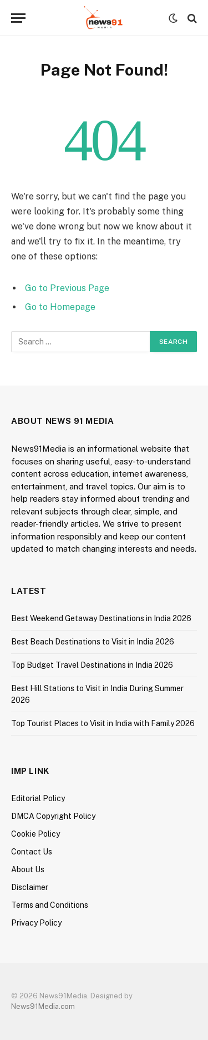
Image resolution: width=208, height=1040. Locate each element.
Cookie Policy (35, 833)
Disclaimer (29, 887)
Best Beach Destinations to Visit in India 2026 (92, 641)
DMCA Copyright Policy (53, 816)
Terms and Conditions (49, 905)
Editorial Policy (38, 798)
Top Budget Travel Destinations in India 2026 (92, 665)
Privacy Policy (36, 922)
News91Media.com (43, 1006)
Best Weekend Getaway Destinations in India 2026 (101, 618)
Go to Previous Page (67, 288)
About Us (27, 869)
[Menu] (18, 18)
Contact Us (31, 851)
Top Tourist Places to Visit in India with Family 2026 (103, 723)
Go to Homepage (60, 307)
